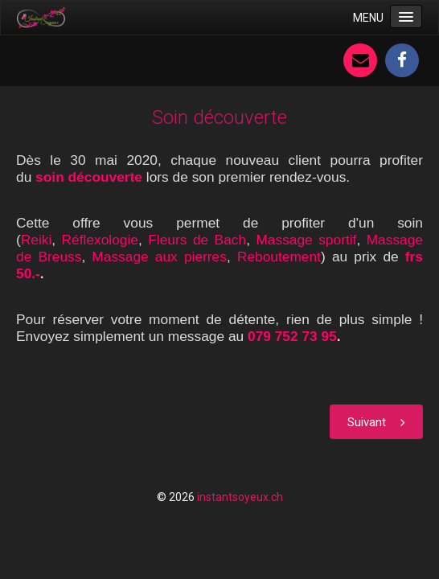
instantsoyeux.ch (240, 497)
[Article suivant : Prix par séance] (376, 421)
